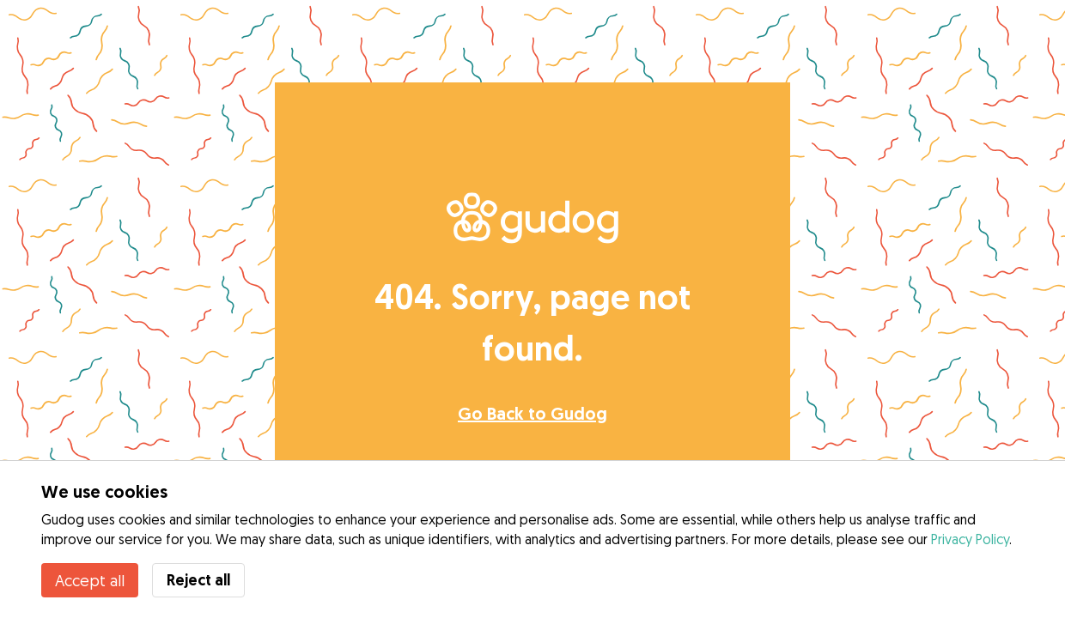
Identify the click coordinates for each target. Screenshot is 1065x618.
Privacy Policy (970, 539)
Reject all (198, 580)
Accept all (90, 580)
